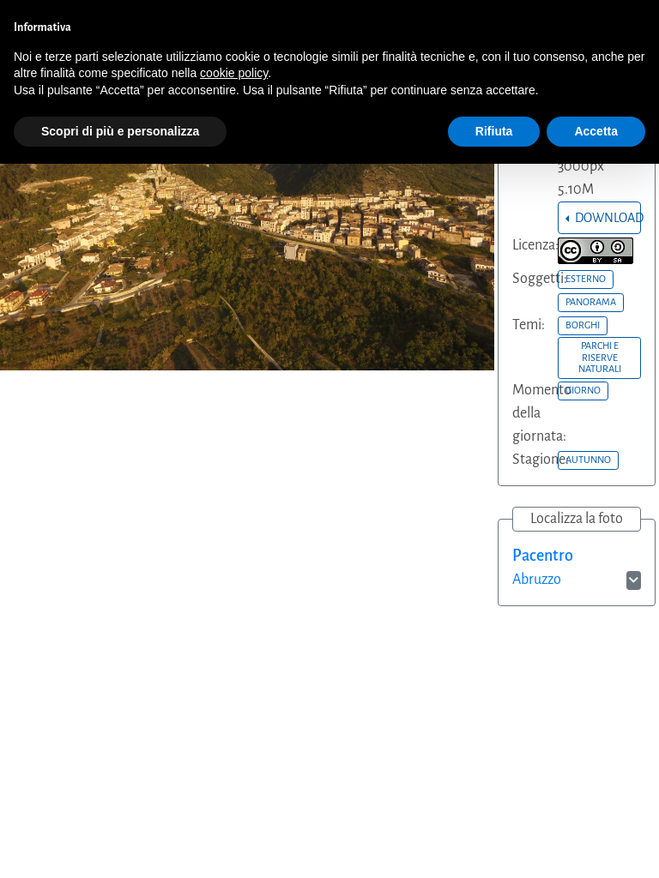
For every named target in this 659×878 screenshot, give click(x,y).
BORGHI (582, 325)
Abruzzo (536, 579)
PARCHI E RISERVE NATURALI (599, 357)
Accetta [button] (596, 131)
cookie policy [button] (234, 73)
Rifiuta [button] (494, 131)
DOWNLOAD (606, 218)
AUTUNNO (588, 459)
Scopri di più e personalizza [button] (120, 131)
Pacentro (542, 555)
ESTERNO (585, 279)
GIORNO (583, 390)
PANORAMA (590, 302)
